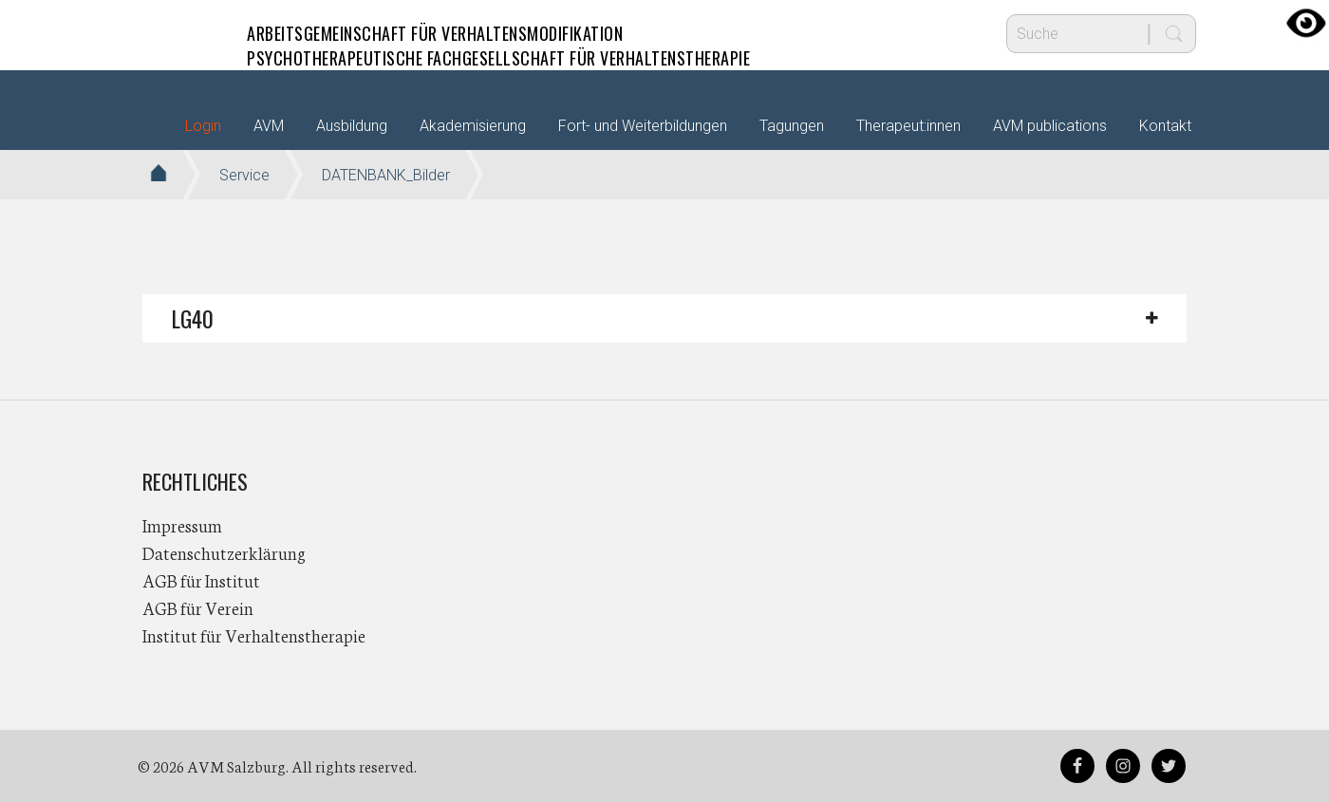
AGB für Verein (197, 607)
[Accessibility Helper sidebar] (1306, 23)
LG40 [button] (192, 318)
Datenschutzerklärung (224, 552)
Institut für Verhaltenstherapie (253, 635)
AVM (180, 33)
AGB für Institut (201, 580)
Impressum (182, 525)
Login (203, 126)
